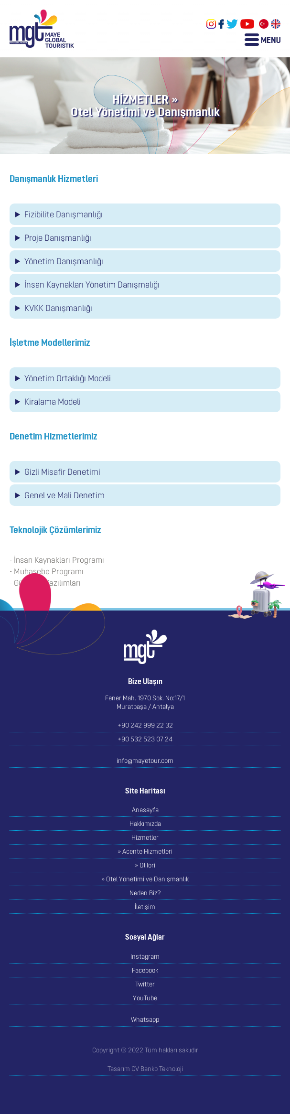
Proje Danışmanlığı (57, 238)
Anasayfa (145, 810)
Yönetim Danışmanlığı (63, 261)
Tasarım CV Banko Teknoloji (145, 1068)
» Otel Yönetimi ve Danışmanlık (145, 879)
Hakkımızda (145, 823)
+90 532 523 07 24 (145, 739)
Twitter (232, 24)
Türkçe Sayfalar (264, 24)
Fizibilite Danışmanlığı (63, 214)
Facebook (221, 24)
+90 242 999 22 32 (145, 725)
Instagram (211, 24)
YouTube (247, 24)
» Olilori (145, 865)
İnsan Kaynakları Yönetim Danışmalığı (92, 284)
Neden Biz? (145, 893)
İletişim (145, 906)
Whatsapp (145, 1019)
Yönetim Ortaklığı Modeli (67, 378)
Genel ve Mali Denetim (64, 495)
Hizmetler (145, 837)
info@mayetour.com (145, 760)
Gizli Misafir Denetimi (62, 472)
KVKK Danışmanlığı (58, 308)
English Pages (275, 24)
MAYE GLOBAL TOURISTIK (42, 29)
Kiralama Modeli (52, 401)
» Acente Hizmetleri (145, 851)
